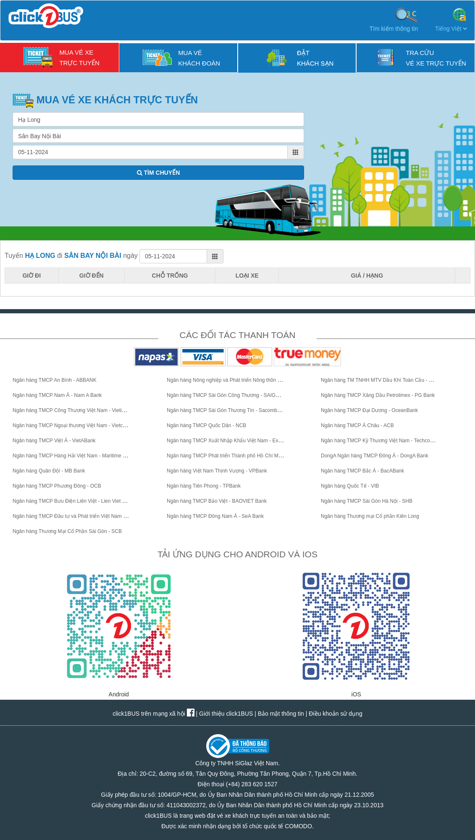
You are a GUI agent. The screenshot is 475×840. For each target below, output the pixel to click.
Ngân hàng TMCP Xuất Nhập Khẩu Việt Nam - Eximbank (230, 441)
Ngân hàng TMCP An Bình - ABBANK (55, 380)
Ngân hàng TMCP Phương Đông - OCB (57, 486)
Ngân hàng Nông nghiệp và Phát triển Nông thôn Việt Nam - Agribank (244, 380)
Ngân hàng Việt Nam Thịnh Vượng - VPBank (217, 471)
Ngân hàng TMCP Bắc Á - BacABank (362, 471)
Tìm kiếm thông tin (394, 19)
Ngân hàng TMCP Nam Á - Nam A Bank (57, 395)
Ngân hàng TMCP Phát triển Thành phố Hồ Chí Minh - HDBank (237, 456)
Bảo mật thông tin (281, 713)
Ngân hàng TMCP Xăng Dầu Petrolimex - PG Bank (378, 395)
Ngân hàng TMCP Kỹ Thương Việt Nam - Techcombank (383, 441)
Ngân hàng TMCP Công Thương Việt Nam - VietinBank (74, 410)
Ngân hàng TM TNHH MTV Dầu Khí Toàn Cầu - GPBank (384, 380)
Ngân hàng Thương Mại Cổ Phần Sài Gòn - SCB (67, 531)
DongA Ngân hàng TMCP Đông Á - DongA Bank (374, 456)
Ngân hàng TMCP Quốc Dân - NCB (206, 425)
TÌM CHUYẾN (158, 172)
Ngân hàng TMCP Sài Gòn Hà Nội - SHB (366, 501)
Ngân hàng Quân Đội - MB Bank (49, 471)
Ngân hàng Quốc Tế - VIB (350, 486)
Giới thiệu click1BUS (226, 713)
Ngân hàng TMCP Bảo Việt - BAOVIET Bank (217, 501)
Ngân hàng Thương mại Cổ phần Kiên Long (370, 516)
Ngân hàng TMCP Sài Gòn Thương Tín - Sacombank (226, 410)
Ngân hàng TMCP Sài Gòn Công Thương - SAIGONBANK (232, 395)
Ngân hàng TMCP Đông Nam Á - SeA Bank (215, 516)
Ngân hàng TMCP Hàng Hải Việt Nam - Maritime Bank (73, 456)
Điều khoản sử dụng (335, 713)
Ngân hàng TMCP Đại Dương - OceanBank (369, 410)
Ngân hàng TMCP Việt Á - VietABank (54, 441)
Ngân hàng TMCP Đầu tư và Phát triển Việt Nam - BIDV (75, 516)
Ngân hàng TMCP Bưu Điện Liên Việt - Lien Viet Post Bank (79, 501)
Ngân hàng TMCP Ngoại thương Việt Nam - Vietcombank (77, 425)
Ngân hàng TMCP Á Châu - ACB (357, 425)
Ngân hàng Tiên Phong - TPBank (204, 486)
